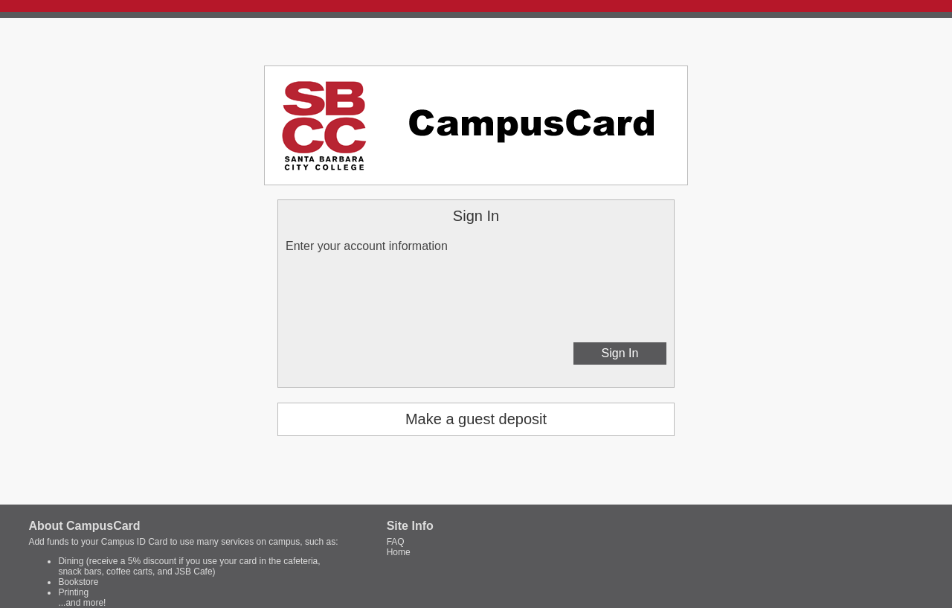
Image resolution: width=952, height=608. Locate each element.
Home (399, 552)
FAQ (396, 542)
